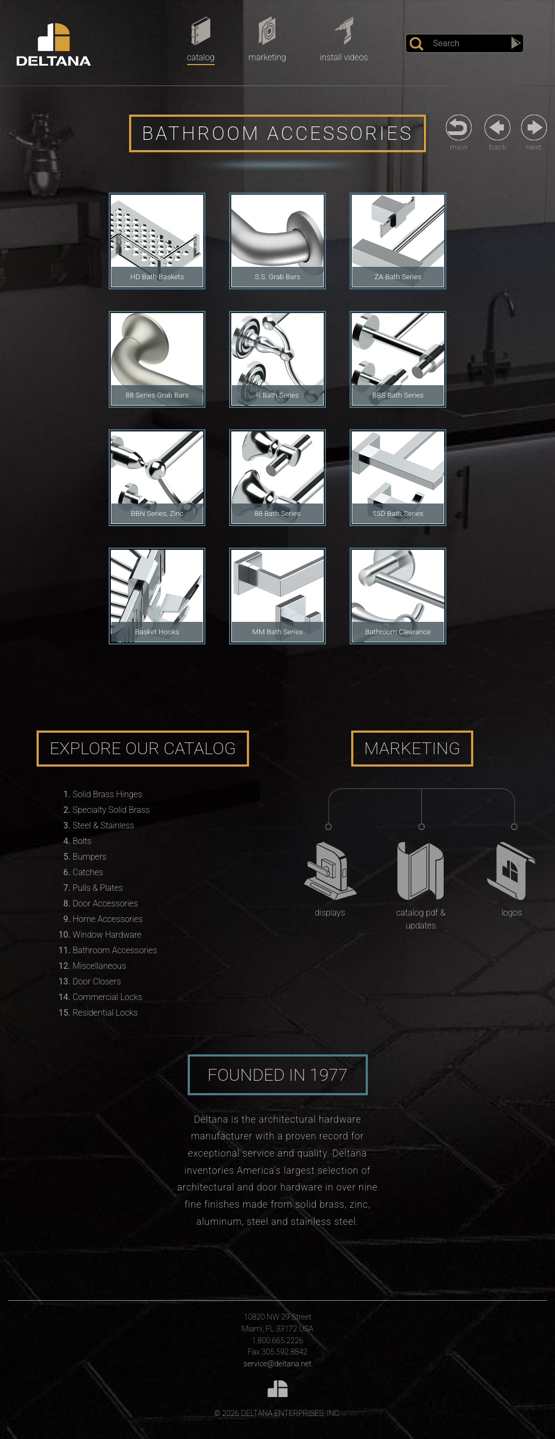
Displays (330, 913)
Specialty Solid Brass (111, 810)
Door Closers (97, 981)
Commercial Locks (108, 997)
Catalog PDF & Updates (421, 919)
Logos (511, 913)
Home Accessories (108, 919)
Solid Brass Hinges (107, 794)
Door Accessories (105, 903)
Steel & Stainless (103, 825)
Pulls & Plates (98, 888)
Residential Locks (105, 1013)
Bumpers (89, 857)
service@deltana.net (278, 1364)
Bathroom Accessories (115, 950)
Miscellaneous (99, 966)
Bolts (82, 841)
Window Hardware (107, 935)
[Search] (464, 43)
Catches (88, 872)
